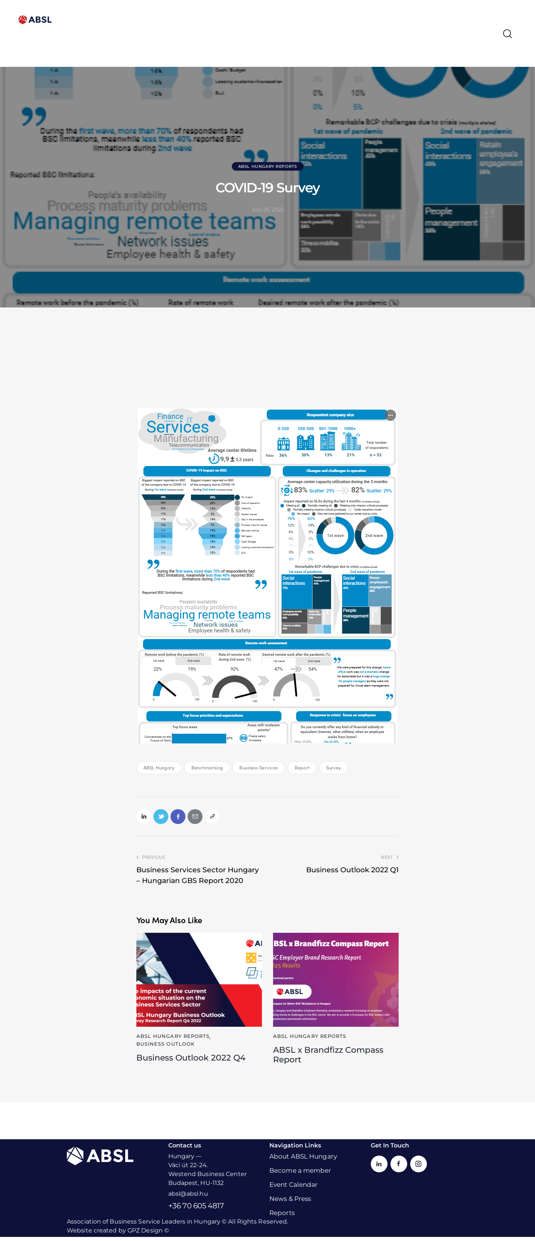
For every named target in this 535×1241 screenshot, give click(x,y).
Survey (333, 767)
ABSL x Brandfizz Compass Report (332, 1057)
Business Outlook (165, 1046)
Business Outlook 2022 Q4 (195, 1060)
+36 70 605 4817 (196, 1209)
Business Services (258, 767)
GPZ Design (145, 1234)
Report (302, 767)
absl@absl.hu (188, 1197)
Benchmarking (207, 767)
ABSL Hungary (159, 767)
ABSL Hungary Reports (267, 166)
